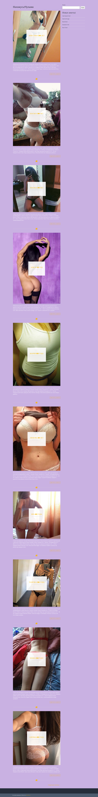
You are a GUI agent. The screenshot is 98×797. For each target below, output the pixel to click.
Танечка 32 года (36, 582)
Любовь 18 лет (36, 438)
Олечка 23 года (36, 737)
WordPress (28, 795)
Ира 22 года (36, 514)
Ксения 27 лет (65, 24)
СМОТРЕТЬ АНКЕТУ (55, 74)
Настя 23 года (65, 19)
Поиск (63, 5)
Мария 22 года (37, 353)
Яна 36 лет (65, 21)
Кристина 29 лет (36, 36)
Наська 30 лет (36, 114)
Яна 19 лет (65, 27)
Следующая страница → (54, 785)
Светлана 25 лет (66, 16)
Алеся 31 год (37, 267)
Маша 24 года (36, 658)
